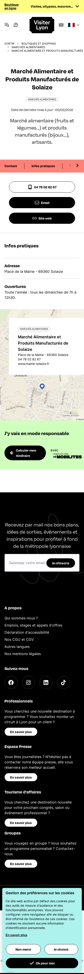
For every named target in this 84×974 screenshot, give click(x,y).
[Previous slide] (70, 165)
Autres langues (17, 646)
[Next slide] (77, 165)
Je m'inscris (60, 563)
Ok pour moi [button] (42, 963)
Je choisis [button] (61, 949)
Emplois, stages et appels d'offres (33, 625)
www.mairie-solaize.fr (33, 364)
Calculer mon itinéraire (23, 453)
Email (42, 202)
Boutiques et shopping (39, 43)
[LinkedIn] (45, 682)
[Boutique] (61, 25)
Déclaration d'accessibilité (26, 632)
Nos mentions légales (22, 653)
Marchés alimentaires (28, 47)
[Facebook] (10, 682)
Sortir (9, 43)
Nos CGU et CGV (19, 639)
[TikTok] (63, 682)
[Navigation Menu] (6, 25)
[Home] (42, 25)
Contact (10, 166)
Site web (42, 218)
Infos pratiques (43, 166)
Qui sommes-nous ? (21, 618)
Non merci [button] (23, 949)
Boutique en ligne (11, 6)
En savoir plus (21, 731)
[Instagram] (28, 682)
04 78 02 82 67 (42, 187)
